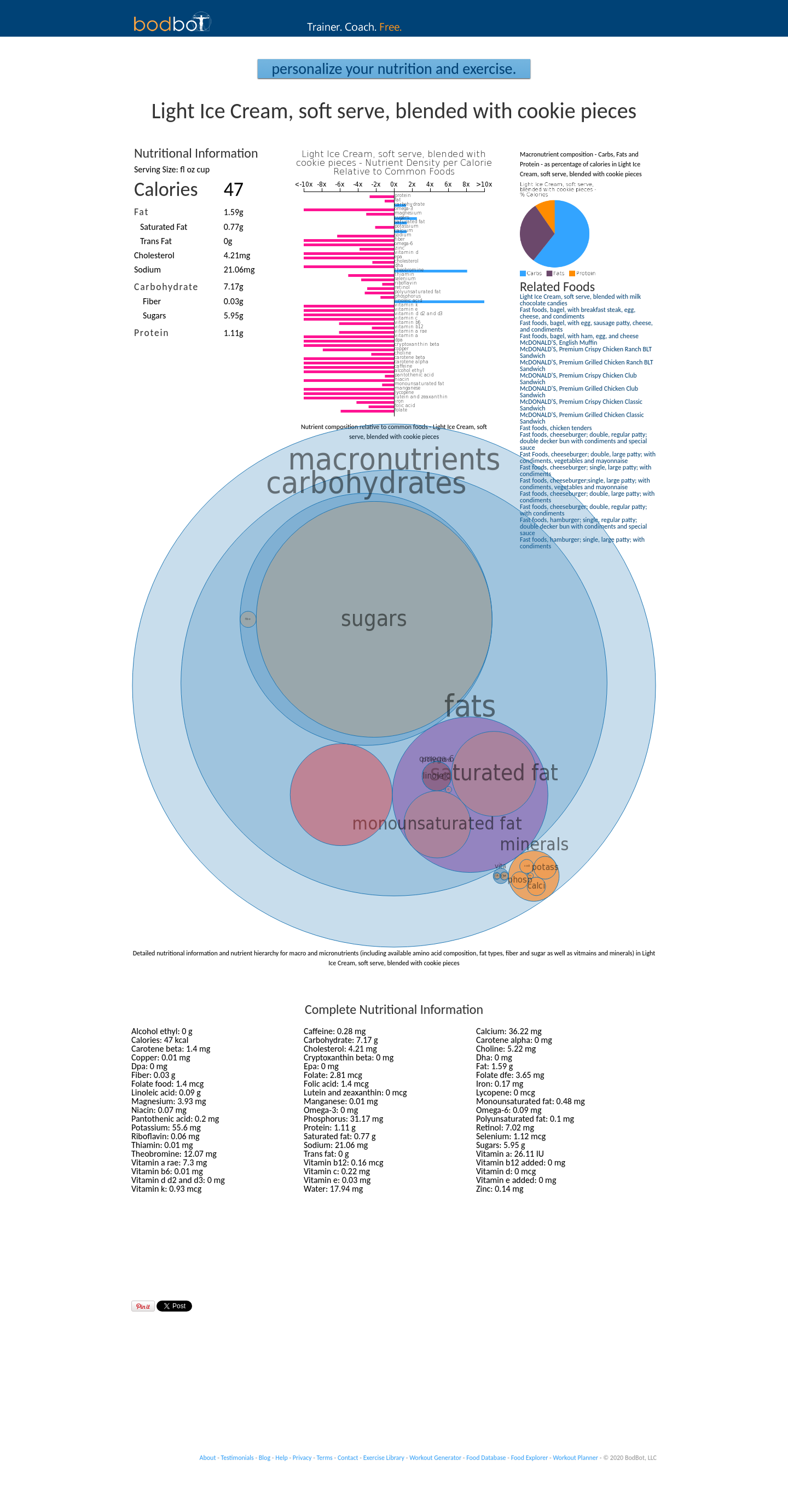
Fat (141, 212)
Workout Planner (575, 1457)
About (208, 1457)
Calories (166, 189)
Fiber (152, 301)
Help (281, 1457)
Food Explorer (529, 1457)
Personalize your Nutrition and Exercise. (393, 68)
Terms (325, 1457)
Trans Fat (156, 241)
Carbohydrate (166, 287)
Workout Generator (435, 1457)
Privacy (302, 1457)
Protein (151, 333)
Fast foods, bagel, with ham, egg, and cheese (579, 336)
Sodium (147, 269)
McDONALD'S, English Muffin (558, 342)
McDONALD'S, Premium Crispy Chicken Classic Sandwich (581, 405)
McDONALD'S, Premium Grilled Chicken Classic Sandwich (582, 418)
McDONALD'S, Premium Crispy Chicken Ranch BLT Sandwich (586, 352)
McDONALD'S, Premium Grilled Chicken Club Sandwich (579, 392)
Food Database (486, 1457)
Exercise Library (383, 1457)
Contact (348, 1457)
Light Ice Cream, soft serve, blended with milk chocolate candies (580, 300)
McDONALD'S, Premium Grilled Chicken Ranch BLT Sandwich (586, 365)
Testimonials (237, 1457)
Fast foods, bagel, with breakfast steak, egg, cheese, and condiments (577, 313)
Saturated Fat (163, 227)
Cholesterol (154, 255)
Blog (264, 1457)
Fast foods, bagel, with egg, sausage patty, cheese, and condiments (586, 326)
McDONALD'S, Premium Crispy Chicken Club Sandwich (578, 379)
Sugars (154, 315)
